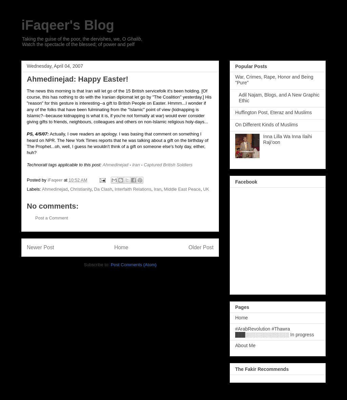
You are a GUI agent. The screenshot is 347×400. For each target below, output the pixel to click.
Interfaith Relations (133, 189)
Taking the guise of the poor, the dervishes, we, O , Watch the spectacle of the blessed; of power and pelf (82, 41)
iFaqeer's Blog (67, 25)
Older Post (200, 247)
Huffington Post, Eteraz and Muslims (273, 112)
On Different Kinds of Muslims (266, 124)
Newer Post (40, 247)
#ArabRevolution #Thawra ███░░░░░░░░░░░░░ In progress (274, 331)
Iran (136, 164)
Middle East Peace (182, 189)
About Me (245, 345)
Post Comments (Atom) (134, 264)
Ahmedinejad (115, 164)
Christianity (80, 189)
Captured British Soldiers (168, 164)
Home (121, 247)
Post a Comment (51, 217)
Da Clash (103, 189)
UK (206, 189)
